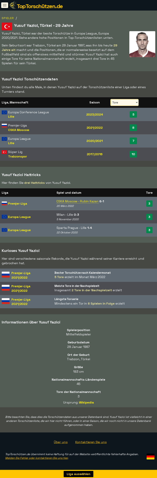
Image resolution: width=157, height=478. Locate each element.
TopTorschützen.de (40, 6)
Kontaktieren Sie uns (91, 442)
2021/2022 (95, 128)
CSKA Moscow (18, 130)
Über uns (60, 442)
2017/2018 (95, 154)
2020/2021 (94, 141)
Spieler (8, 18)
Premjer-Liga (17, 203)
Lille (11, 117)
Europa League (19, 217)
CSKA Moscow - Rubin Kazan (78, 201)
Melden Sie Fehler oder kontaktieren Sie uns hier (36, 458)
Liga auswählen (78, 474)
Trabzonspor (17, 156)
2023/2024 (94, 114)
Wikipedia (86, 402)
